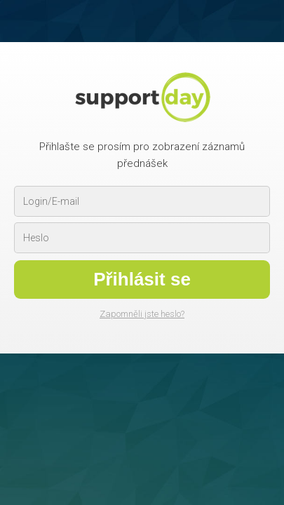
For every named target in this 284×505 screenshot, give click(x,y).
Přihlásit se (142, 279)
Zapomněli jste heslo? (142, 314)
